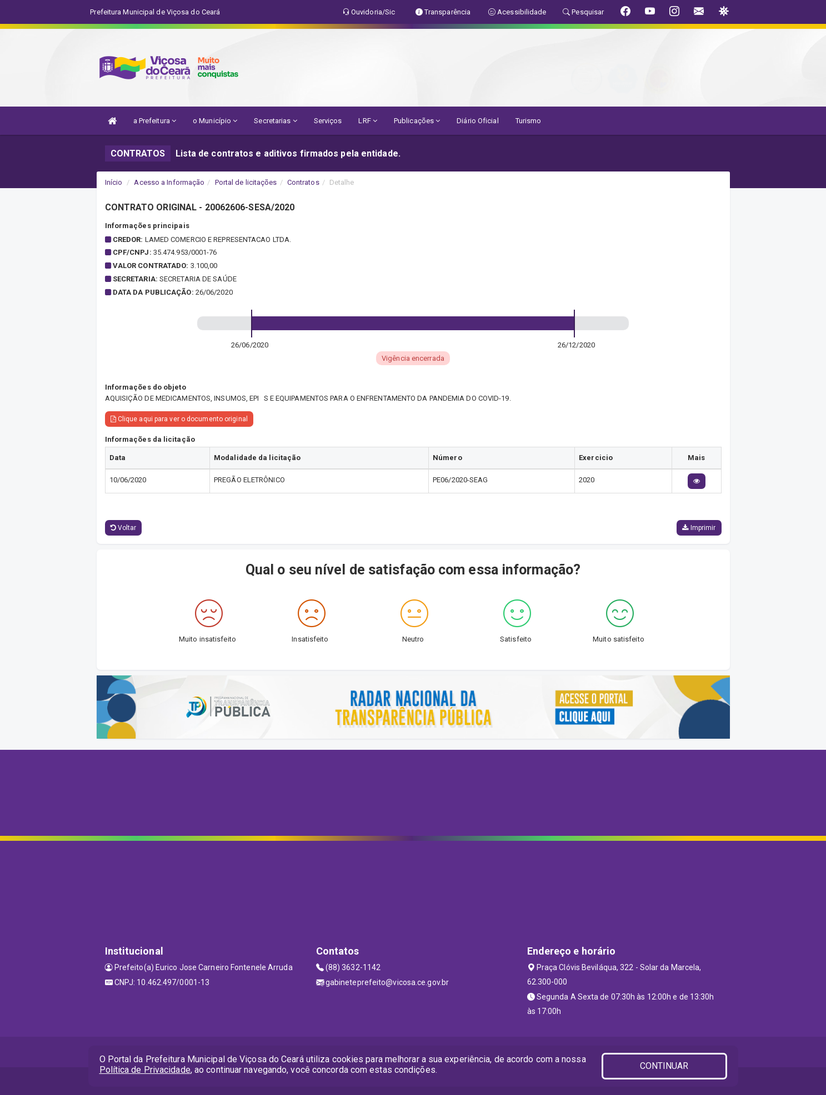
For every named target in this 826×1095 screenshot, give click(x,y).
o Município (215, 121)
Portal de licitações (246, 182)
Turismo (528, 121)
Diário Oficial (477, 121)
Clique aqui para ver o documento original (179, 419)
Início (114, 182)
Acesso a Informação (169, 182)
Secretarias (275, 121)
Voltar (124, 528)
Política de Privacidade (145, 1069)
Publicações (417, 121)
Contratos (303, 182)
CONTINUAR (664, 1066)
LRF (367, 121)
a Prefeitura (154, 121)
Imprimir (698, 528)
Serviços (328, 121)
